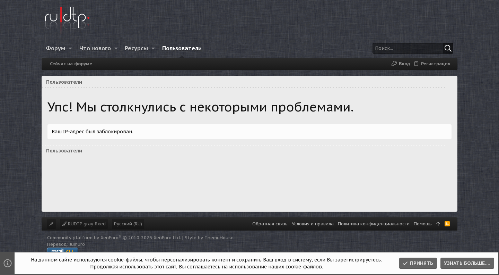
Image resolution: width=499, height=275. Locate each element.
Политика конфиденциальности (374, 224)
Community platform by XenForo (114, 238)
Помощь (423, 224)
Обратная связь (270, 224)
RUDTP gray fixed (84, 224)
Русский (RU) (128, 224)
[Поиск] (410, 48)
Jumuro (77, 244)
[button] (70, 48)
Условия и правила (313, 224)
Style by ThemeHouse (209, 238)
